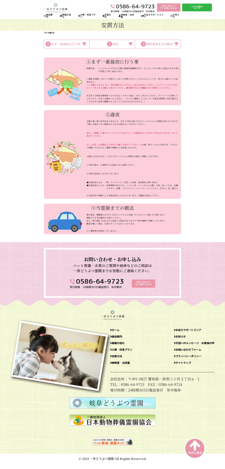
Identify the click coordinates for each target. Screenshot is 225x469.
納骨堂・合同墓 (127, 16)
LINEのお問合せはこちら (197, 7)
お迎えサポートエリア (154, 16)
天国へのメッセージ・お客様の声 (187, 345)
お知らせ (176, 16)
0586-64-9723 (100, 281)
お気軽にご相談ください (168, 7)
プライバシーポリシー (178, 361)
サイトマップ (171, 368)
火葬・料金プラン (88, 16)
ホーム (117, 330)
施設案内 (49, 16)
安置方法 (108, 16)
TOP (45, 33)
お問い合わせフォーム (178, 353)
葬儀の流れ (66, 16)
